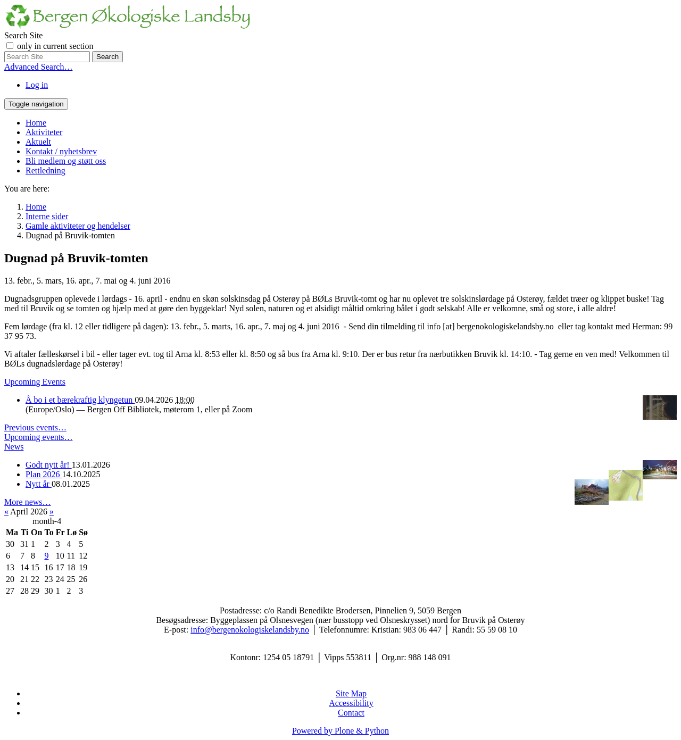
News (13, 446)
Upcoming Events (34, 381)
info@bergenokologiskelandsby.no (249, 629)
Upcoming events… (38, 437)
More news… (27, 501)
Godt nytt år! (49, 464)
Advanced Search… (38, 66)
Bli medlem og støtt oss (66, 160)
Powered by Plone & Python (340, 730)
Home (36, 122)
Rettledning (45, 170)
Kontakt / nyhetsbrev (61, 151)
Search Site (23, 35)
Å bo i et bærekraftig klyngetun (80, 399)
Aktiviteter (44, 132)
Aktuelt (38, 141)
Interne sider (47, 216)
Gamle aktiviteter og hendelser (78, 225)
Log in (37, 84)
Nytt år (39, 483)
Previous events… (35, 427)
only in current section (55, 46)
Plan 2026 (44, 474)
